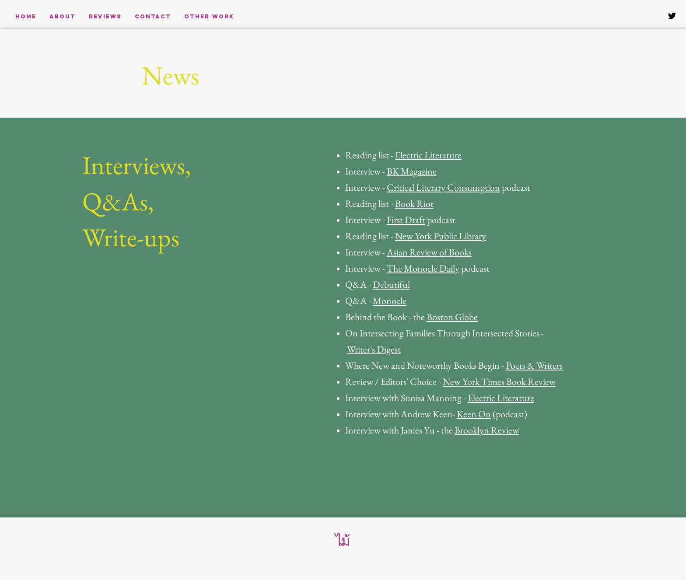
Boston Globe (452, 317)
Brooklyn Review (487, 430)
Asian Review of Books (429, 252)
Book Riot (414, 203)
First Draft (406, 219)
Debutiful (391, 284)
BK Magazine (412, 171)
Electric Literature (428, 155)
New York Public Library (440, 236)
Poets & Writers (534, 365)
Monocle (389, 300)
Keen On (474, 414)
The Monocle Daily (423, 268)
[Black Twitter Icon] (672, 15)
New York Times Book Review (499, 381)
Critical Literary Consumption (443, 187)
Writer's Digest (374, 349)
